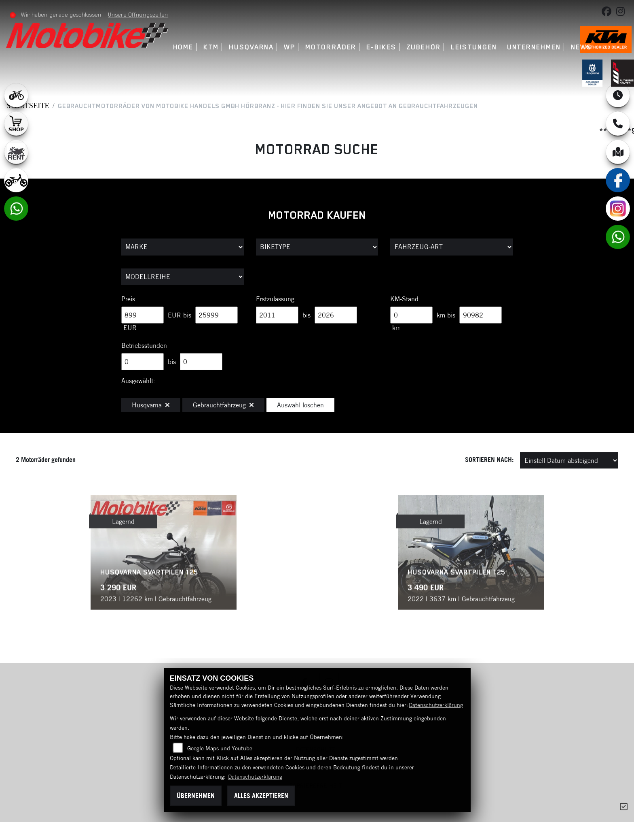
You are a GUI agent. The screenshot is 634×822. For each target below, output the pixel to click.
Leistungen (474, 47)
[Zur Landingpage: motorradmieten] (16, 152)
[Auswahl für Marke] (182, 247)
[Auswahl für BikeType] (317, 247)
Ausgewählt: (138, 381)
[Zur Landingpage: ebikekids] (16, 180)
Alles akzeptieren (261, 796)
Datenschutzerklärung (436, 705)
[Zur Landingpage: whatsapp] (16, 208)
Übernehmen (196, 796)
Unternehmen (534, 47)
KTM (211, 47)
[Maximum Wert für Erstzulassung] (336, 315)
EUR (130, 328)
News (581, 47)
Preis (128, 299)
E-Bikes (381, 47)
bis (306, 315)
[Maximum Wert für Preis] (216, 315)
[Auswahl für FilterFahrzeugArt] (451, 247)
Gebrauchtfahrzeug (223, 405)
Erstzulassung (275, 299)
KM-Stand (404, 299)
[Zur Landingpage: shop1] (16, 123)
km (396, 328)
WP (289, 47)
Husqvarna (251, 47)
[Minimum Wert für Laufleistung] (411, 315)
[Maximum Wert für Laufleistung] (480, 315)
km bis (446, 315)
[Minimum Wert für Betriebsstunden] (142, 361)
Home (183, 47)
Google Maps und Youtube (219, 748)
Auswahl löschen (300, 405)
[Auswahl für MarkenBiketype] (182, 276)
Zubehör (423, 47)
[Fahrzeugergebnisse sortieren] (569, 460)
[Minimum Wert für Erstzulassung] (277, 315)
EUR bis (179, 315)
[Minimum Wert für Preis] (142, 315)
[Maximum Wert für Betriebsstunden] (201, 361)
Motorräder (330, 47)
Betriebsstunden (144, 345)
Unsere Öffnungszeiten (138, 14)
